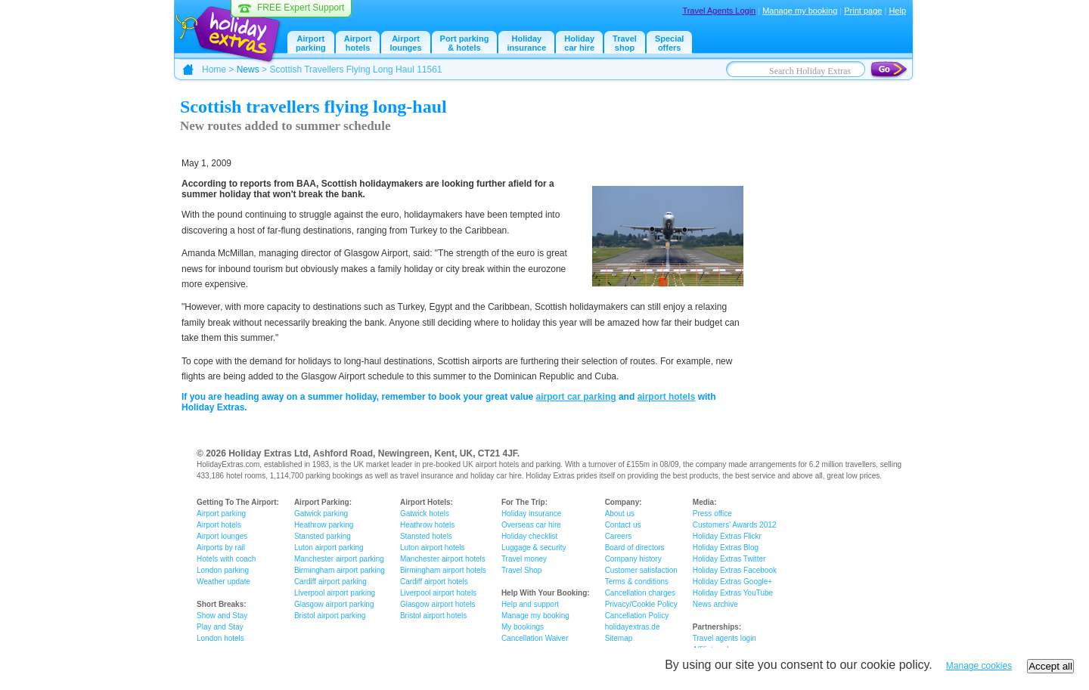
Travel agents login (724, 638)
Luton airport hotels (432, 547)
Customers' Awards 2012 (735, 525)
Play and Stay (220, 627)
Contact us (623, 525)
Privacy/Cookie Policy (641, 604)
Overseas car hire (531, 525)
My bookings (522, 627)
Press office (712, 513)
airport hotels (667, 396)
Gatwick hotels (424, 513)
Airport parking (221, 513)
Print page (863, 10)
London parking (223, 570)
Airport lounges (405, 43)
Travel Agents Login (718, 10)
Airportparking (311, 43)
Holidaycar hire (579, 43)
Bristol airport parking (329, 615)
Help (897, 10)
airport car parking (576, 396)
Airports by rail (221, 547)
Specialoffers (669, 43)
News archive (715, 604)
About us (619, 513)
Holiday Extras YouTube (733, 593)
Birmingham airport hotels (443, 570)
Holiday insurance (526, 43)
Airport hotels (358, 43)
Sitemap (619, 638)
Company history (633, 559)
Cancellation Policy (637, 615)
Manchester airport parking (339, 559)
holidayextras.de (632, 627)
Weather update (223, 581)
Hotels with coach (226, 559)
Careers (618, 536)
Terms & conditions (637, 581)
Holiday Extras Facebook (735, 570)
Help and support (530, 604)
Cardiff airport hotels (434, 581)
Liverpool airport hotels (438, 593)
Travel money (524, 559)
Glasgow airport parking (334, 604)
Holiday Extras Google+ (732, 581)
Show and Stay (222, 615)
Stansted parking (322, 536)
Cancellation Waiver (535, 638)
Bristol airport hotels (433, 615)
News (248, 69)
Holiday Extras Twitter (729, 559)
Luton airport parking (329, 547)
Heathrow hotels (427, 525)
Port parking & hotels (464, 43)
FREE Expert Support (300, 7)
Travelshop (625, 43)
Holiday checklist (529, 536)
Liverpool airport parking (334, 593)
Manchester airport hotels (443, 559)
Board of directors (635, 547)
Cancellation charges (640, 593)
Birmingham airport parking (339, 570)
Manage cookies (979, 666)
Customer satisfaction (641, 570)
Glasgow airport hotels (438, 604)
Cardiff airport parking (330, 581)
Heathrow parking (323, 525)
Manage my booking (799, 10)
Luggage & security (533, 547)
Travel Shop (521, 570)
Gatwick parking (321, 513)
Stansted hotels (426, 536)
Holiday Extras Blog (726, 547)
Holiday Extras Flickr (727, 536)
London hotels (220, 638)
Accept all (1050, 666)
